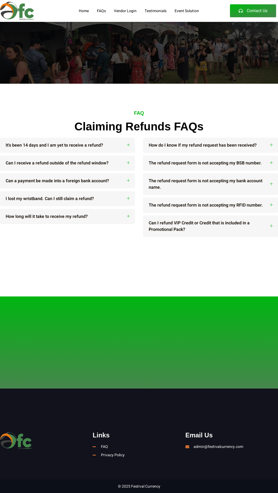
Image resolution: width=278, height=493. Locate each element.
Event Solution (187, 11)
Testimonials (156, 11)
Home (84, 11)
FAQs (101, 11)
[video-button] (139, 183)
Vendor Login (125, 11)
